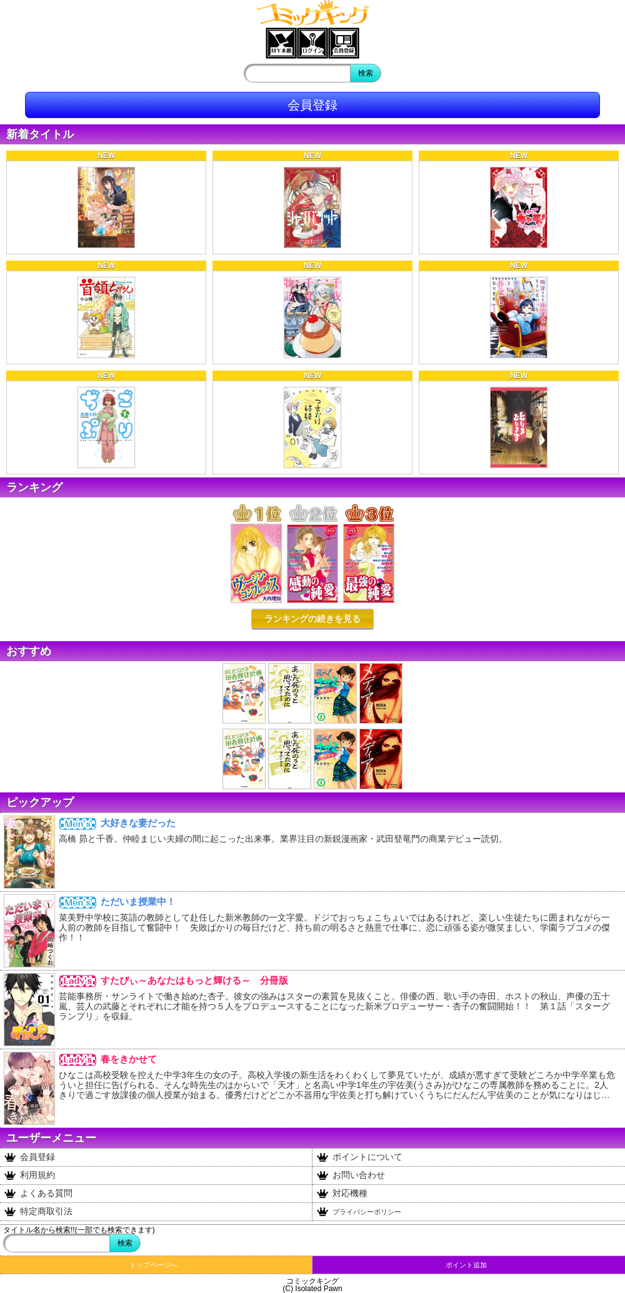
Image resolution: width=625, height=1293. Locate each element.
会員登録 (313, 105)
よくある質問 (38, 1193)
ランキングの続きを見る (312, 619)
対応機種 (342, 1193)
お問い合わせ (351, 1175)
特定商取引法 (38, 1211)
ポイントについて (359, 1157)
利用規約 (29, 1175)
